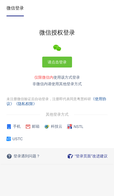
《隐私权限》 (25, 104)
